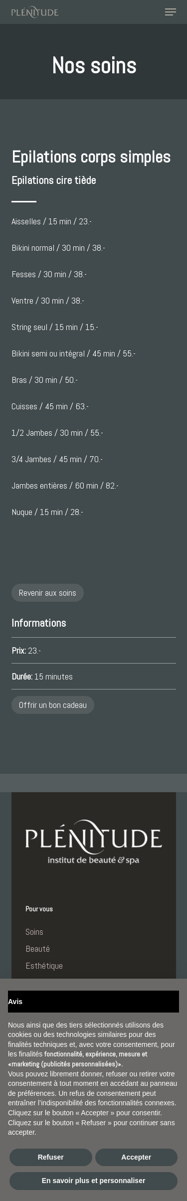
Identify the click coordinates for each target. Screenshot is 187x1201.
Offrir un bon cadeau (53, 704)
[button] (170, 12)
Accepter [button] (136, 1157)
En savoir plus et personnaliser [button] (94, 1181)
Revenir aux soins (47, 592)
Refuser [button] (51, 1157)
